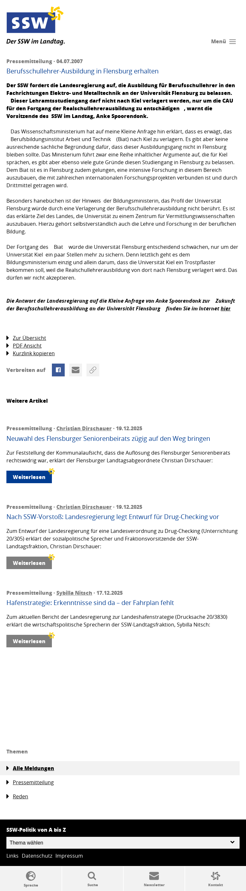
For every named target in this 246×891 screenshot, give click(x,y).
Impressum (69, 855)
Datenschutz (37, 855)
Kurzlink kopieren (30, 353)
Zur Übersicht (26, 338)
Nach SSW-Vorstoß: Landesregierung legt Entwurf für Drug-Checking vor (112, 517)
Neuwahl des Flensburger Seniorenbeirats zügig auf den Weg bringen (108, 438)
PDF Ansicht (24, 345)
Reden (17, 796)
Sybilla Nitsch (74, 593)
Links (12, 855)
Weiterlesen (32, 476)
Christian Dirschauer (84, 428)
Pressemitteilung (30, 782)
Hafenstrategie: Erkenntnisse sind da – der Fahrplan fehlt (90, 603)
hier (226, 308)
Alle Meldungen (30, 768)
